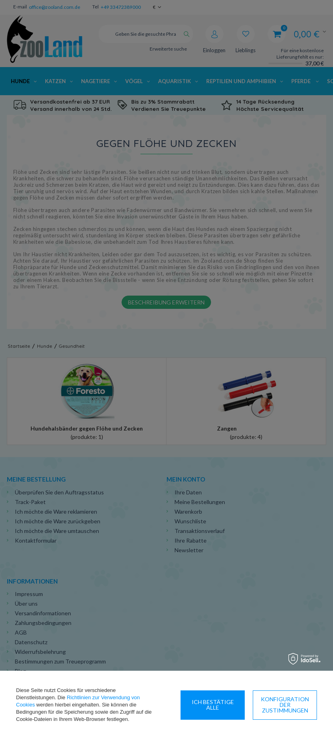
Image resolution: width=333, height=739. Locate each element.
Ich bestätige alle (285, 704)
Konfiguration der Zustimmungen (213, 705)
